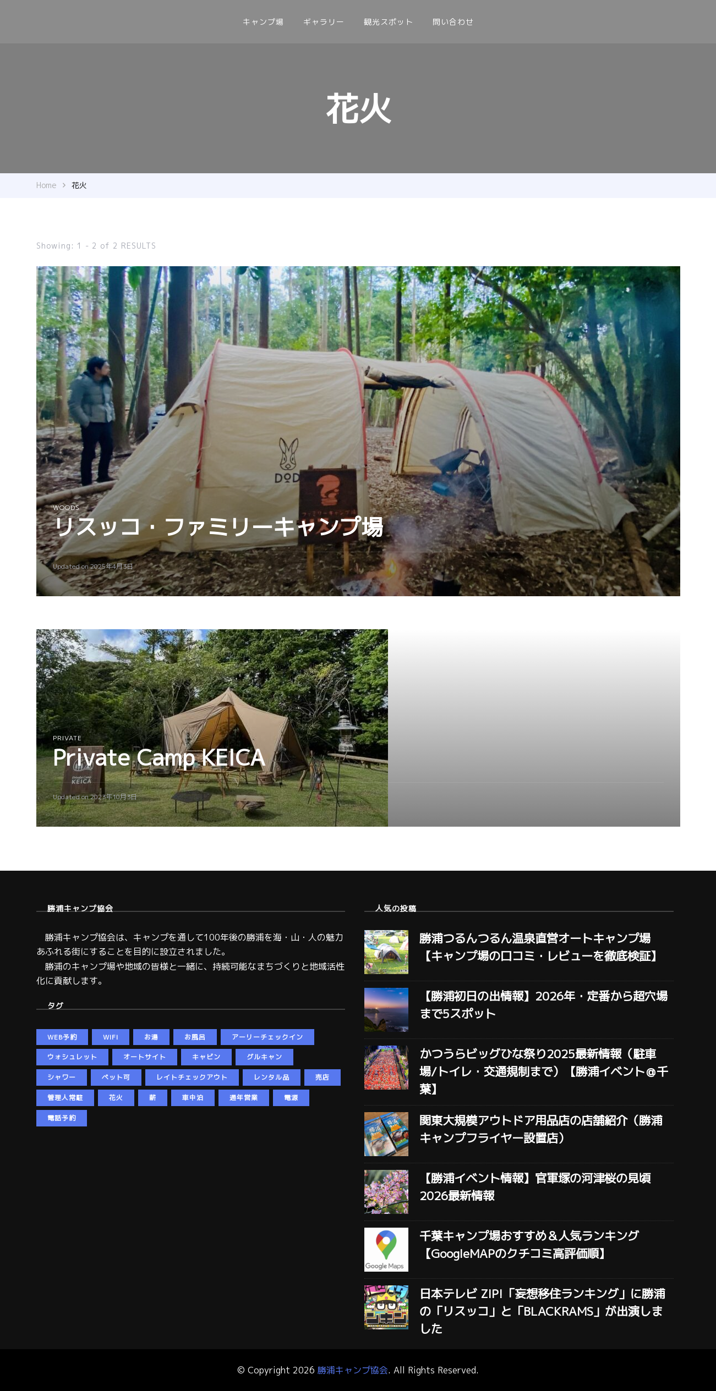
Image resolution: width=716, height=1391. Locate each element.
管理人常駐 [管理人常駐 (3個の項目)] (65, 1097)
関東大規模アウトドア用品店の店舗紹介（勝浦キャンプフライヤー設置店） (540, 1129)
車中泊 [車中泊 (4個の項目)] (193, 1097)
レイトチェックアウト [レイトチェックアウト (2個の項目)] (192, 1077)
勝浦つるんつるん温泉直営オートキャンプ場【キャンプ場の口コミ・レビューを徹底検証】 (540, 947)
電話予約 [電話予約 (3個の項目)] (61, 1118)
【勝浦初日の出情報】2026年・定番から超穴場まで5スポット (543, 1005)
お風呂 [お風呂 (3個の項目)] (195, 1037)
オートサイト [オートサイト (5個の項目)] (144, 1057)
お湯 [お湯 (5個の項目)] (151, 1037)
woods (66, 507)
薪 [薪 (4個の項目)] (152, 1097)
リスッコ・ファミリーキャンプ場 (218, 527)
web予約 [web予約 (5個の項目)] (62, 1037)
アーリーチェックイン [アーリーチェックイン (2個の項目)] (267, 1037)
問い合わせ (453, 22)
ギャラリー (324, 22)
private (67, 738)
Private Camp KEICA (159, 757)
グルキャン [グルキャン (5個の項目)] (264, 1057)
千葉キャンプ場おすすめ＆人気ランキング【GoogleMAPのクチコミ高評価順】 (529, 1245)
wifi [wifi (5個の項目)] (110, 1037)
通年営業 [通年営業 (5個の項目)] (243, 1097)
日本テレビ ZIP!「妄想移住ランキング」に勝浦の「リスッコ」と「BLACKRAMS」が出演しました (542, 1311)
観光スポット (388, 22)
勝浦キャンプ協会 (353, 1370)
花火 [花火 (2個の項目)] (116, 1097)
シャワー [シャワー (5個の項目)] (61, 1077)
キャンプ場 (263, 22)
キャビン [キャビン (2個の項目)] (206, 1057)
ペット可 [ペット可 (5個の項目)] (116, 1077)
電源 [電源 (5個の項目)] (291, 1097)
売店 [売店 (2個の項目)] (322, 1077)
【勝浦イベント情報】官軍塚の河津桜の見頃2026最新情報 (535, 1187)
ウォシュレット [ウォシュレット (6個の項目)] (72, 1057)
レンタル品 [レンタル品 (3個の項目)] (271, 1077)
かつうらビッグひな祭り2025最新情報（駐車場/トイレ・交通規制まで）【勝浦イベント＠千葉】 (543, 1071)
